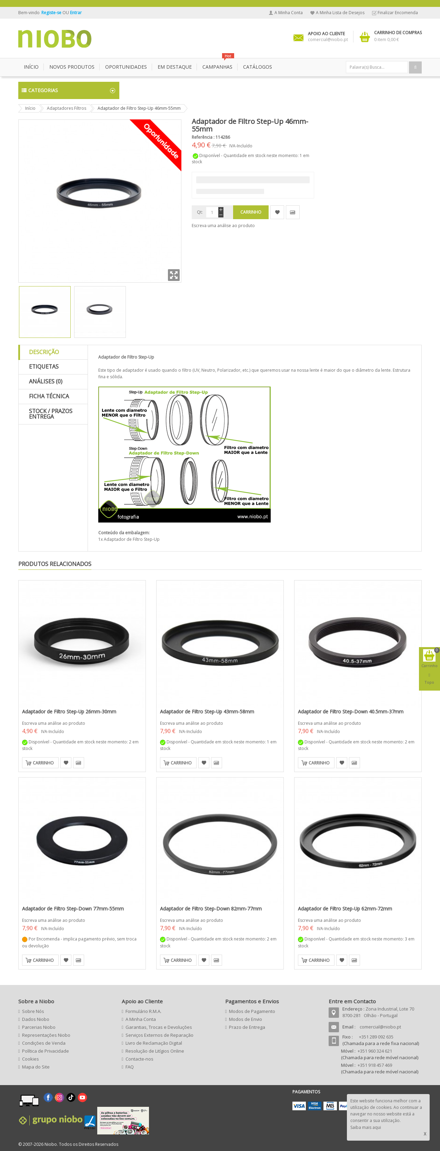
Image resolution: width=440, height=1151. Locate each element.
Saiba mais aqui (365, 1127)
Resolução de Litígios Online (155, 1051)
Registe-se (51, 13)
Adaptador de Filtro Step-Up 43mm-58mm (207, 711)
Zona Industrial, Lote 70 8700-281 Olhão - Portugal (378, 1012)
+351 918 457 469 (375, 1065)
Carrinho (43, 763)
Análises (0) (45, 381)
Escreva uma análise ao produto (223, 225)
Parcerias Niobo (39, 1027)
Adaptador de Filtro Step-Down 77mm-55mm (73, 908)
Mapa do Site (36, 1067)
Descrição (44, 352)
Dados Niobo (35, 1019)
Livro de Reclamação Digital (154, 1043)
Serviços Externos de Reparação (159, 1035)
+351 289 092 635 (376, 1037)
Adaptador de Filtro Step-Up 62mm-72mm (345, 908)
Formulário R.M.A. (143, 1011)
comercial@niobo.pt (380, 1027)
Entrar (76, 13)
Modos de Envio (245, 1019)
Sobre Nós (33, 1011)
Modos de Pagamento (252, 1011)
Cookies (30, 1059)
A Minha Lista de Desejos (340, 13)
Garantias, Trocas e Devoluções (159, 1027)
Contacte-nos (139, 1059)
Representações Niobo (46, 1035)
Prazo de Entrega (247, 1027)
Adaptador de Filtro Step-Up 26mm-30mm (69, 711)
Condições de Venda (44, 1043)
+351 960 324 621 (375, 1051)
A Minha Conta (288, 13)
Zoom (174, 275)
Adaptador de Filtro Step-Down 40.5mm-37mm (350, 711)
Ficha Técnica (49, 396)
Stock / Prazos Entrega (50, 413)
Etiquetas (44, 366)
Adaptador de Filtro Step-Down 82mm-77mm (211, 908)
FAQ (130, 1067)
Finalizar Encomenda (398, 13)
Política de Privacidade (45, 1051)
